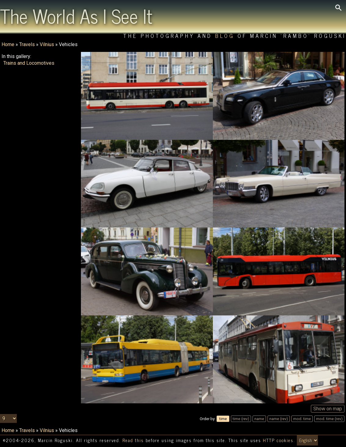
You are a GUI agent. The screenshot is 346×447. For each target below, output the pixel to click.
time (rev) (241, 418)
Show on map (327, 409)
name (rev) (278, 418)
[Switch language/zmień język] (307, 440)
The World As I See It (76, 15)
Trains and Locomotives (28, 63)
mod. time (302, 418)
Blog (225, 35)
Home (8, 44)
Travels (27, 44)
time (223, 418)
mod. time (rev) (329, 418)
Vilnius (47, 44)
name (259, 418)
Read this (133, 440)
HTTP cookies (278, 440)
